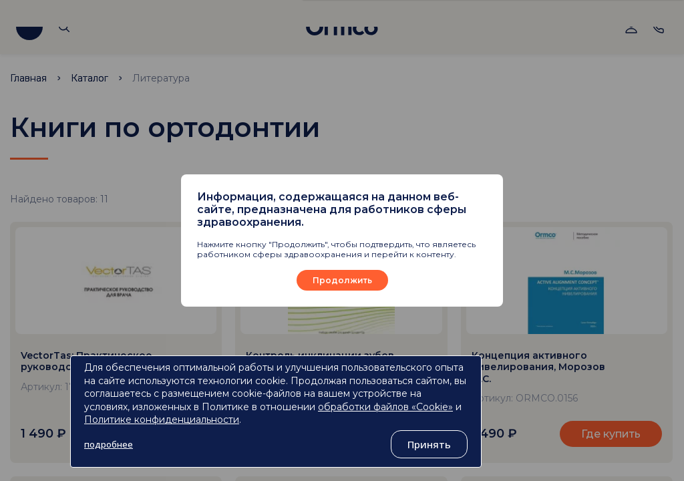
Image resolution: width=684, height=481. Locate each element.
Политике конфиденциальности (161, 420)
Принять (429, 444)
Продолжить (342, 280)
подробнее (108, 444)
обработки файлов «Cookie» (385, 407)
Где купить (611, 434)
